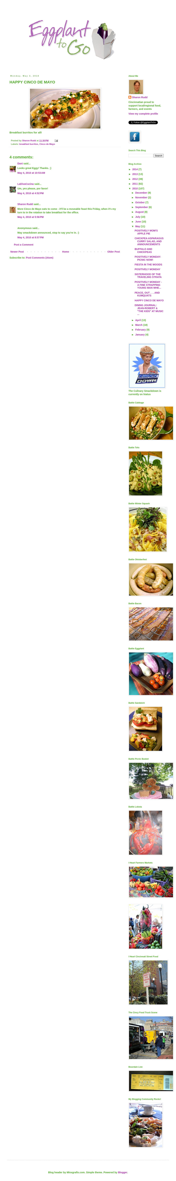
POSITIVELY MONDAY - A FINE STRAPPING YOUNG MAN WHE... (148, 285)
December (141, 192)
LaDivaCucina (25, 184)
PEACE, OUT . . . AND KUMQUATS (147, 294)
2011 (135, 183)
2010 (135, 188)
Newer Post (17, 251)
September (142, 207)
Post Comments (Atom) (39, 257)
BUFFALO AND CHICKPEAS (143, 250)
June (138, 221)
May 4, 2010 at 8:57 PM (30, 237)
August (139, 212)
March (139, 324)
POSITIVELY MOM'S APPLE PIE (146, 232)
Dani (20, 163)
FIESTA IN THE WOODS (148, 264)
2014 (135, 169)
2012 (135, 179)
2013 (135, 174)
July (138, 216)
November (141, 197)
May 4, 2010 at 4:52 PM (30, 193)
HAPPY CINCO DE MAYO (149, 300)
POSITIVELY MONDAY (147, 269)
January (140, 334)
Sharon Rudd (25, 204)
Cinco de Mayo (47, 144)
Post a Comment (23, 244)
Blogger (122, 1172)
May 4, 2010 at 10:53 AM (31, 172)
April (138, 320)
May (138, 226)
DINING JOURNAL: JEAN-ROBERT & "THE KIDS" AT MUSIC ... (149, 309)
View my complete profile (143, 113)
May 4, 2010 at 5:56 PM (30, 217)
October (140, 202)
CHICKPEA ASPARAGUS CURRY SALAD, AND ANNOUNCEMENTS (149, 241)
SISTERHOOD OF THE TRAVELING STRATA (148, 276)
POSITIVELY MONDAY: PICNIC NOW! (148, 258)
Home (65, 251)
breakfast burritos (28, 144)
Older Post (113, 251)
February (140, 329)
